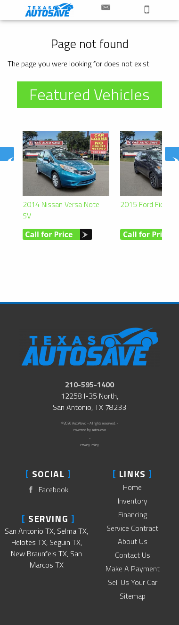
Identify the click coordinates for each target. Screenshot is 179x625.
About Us (132, 541)
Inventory (132, 500)
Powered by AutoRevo (89, 430)
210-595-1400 (89, 384)
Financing (132, 514)
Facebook (46, 490)
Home (132, 487)
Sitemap (133, 595)
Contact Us (132, 555)
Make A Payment (133, 568)
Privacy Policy (89, 445)
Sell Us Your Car (132, 582)
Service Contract (132, 528)
